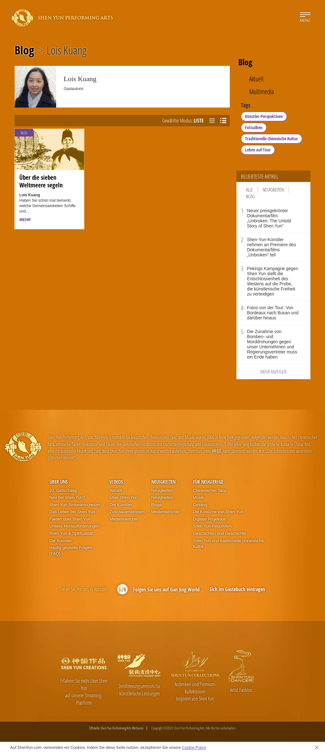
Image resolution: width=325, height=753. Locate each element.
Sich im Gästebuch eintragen (237, 589)
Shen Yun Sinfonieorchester (75, 504)
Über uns (59, 481)
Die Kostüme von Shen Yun (218, 511)
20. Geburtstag (63, 490)
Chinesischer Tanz (210, 490)
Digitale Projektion (209, 519)
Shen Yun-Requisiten (212, 526)
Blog (24, 50)
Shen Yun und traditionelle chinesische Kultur (228, 543)
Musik (198, 497)
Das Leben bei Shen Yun (72, 511)
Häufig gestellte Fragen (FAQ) (71, 550)
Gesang (200, 504)
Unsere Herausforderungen (75, 526)
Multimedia (261, 92)
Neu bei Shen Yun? (67, 497)
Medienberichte (123, 519)
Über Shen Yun (123, 497)
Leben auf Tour (258, 150)
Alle (249, 189)
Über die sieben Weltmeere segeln (41, 181)
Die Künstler (61, 540)
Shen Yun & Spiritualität (71, 533)
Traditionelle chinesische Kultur (271, 139)
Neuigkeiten (273, 189)
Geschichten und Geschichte (219, 533)
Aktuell (256, 79)
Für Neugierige (208, 481)
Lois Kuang (66, 50)
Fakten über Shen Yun (70, 519)
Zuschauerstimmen (127, 511)
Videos (116, 481)
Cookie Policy (194, 747)
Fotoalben (253, 127)
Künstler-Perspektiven (264, 116)
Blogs (156, 504)
